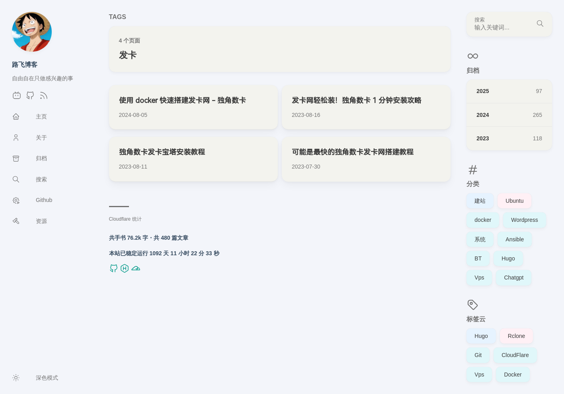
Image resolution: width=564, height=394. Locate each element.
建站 (480, 201)
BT (478, 258)
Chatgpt (513, 277)
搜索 (479, 19)
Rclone (516, 336)
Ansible (514, 239)
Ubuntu (514, 201)
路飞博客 (24, 64)
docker (482, 220)
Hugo (508, 258)
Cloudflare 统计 (125, 219)
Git (478, 355)
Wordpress (524, 220)
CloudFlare (515, 355)
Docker (512, 374)
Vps (479, 277)
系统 (480, 239)
